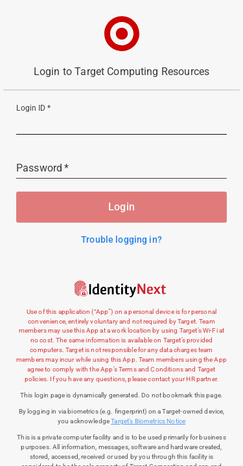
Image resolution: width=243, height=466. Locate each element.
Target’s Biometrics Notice (148, 421)
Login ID (33, 109)
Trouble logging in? (121, 239)
